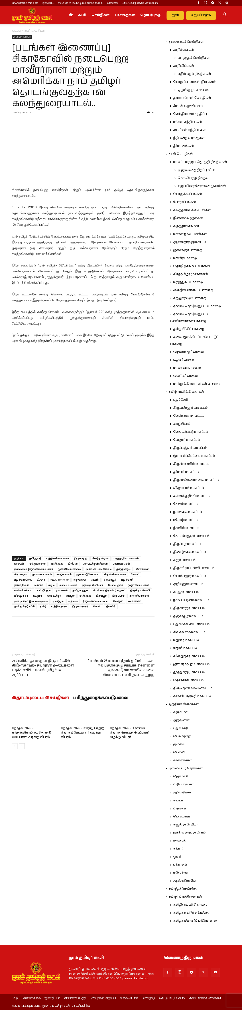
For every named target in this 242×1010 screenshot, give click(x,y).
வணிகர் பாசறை (186, 375)
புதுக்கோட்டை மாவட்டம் (191, 624)
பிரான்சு (179, 808)
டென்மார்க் (181, 816)
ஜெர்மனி (180, 776)
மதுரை (73, 601)
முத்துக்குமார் (37, 564)
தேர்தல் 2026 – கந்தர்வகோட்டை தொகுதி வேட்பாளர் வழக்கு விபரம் (31, 732)
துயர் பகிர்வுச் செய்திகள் (192, 98)
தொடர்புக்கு (150, 15)
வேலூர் (118, 601)
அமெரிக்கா (182, 792)
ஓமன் (177, 856)
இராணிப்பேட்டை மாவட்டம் (194, 455)
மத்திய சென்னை (57, 558)
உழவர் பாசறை (184, 359)
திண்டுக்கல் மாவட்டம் (189, 552)
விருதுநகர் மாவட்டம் (189, 656)
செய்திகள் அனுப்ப (103, 998)
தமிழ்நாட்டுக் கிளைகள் (186, 391)
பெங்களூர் (182, 736)
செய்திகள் (101, 15)
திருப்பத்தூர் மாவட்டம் (190, 447)
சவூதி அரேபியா (185, 824)
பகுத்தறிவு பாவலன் (126, 558)
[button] (225, 15)
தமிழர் (70, 596)
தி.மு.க (41, 580)
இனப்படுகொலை (87, 574)
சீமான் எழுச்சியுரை (188, 106)
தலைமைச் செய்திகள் (186, 41)
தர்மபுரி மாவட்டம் (186, 471)
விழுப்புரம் (118, 596)
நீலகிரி (111, 606)
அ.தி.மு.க (57, 564)
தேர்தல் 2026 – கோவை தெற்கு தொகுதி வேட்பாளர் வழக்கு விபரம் (130, 732)
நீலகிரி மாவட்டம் (186, 528)
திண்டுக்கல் (21, 585)
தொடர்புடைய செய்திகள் (40, 698)
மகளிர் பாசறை (185, 258)
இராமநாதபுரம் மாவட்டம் (191, 664)
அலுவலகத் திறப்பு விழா (197, 170)
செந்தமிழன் (100, 558)
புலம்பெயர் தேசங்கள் (186, 768)
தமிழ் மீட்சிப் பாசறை (189, 329)
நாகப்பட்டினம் (68, 585)
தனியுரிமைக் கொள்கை (205, 998)
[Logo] (32, 15)
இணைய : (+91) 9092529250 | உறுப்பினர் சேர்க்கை (72, 3)
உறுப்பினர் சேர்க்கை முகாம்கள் (202, 186)
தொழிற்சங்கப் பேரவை (191, 266)
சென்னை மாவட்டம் (188, 415)
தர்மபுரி (19, 564)
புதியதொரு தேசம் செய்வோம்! (140, 3)
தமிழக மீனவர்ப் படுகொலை (195, 920)
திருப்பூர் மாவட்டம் (187, 544)
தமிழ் (43, 606)
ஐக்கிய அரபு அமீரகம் (189, 832)
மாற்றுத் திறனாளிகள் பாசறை (196, 383)
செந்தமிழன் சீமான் (95, 564)
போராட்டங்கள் (184, 202)
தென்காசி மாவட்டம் (188, 680)
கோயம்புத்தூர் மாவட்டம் (191, 536)
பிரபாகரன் (20, 574)
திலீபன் (73, 564)
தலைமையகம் (42, 574)
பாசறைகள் (125, 15)
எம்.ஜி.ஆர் (44, 590)
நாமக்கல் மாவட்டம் (187, 512)
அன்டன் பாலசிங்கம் (98, 569)
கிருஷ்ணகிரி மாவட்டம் (191, 463)
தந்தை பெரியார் (92, 585)
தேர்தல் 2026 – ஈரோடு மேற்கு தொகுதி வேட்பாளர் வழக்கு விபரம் (82, 732)
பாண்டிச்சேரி (121, 564)
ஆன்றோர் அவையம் (189, 242)
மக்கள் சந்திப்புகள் (187, 122)
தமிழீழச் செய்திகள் (184, 888)
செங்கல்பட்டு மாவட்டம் (190, 431)
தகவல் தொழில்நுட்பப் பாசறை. (197, 306)
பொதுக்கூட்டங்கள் (187, 194)
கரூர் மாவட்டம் (184, 560)
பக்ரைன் (180, 864)
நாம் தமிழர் (54, 596)
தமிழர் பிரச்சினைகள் (185, 896)
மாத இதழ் (148, 998)
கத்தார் (178, 848)
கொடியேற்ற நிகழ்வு (193, 178)
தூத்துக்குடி (123, 569)
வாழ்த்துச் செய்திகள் (194, 57)
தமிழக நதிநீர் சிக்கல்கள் (192, 912)
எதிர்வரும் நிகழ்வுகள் (194, 73)
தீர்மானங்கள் (183, 146)
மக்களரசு (112, 3)
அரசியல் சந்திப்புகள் (189, 130)
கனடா (178, 800)
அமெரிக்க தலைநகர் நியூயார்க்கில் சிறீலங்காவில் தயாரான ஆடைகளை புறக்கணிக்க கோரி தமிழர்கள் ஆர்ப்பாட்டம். (43, 667)
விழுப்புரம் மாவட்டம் (188, 488)
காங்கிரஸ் (134, 601)
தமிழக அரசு (80, 590)
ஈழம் (51, 585)
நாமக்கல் (61, 590)
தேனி (95, 580)
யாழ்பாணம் (64, 574)
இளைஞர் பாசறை (187, 250)
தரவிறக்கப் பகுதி (75, 998)
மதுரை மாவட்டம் (186, 640)
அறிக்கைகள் (183, 49)
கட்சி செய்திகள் (22, 37)
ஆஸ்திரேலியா (185, 880)
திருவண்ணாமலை (95, 601)
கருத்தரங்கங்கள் (186, 226)
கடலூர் (37, 596)
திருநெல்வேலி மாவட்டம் (192, 688)
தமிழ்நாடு (35, 558)
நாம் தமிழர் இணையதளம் (31, 601)
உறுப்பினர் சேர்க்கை (27, 998)
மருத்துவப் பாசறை (188, 282)
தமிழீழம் (58, 601)
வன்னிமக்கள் (23, 590)
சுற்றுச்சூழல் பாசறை (189, 298)
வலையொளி (129, 998)
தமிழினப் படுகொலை (190, 904)
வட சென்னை (59, 580)
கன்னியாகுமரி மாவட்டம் (192, 696)
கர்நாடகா (180, 712)
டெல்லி (179, 752)
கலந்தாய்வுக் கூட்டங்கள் (192, 210)
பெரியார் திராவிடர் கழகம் (109, 590)
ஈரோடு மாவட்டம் (185, 520)
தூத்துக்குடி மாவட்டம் (189, 672)
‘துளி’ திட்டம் (52, 998)
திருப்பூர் (101, 596)
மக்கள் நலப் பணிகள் (190, 234)
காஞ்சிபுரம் (181, 423)
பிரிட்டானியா (183, 784)
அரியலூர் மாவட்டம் (188, 584)
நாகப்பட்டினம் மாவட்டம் (191, 600)
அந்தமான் (181, 720)
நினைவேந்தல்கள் (188, 218)
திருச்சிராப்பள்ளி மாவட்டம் (193, 568)
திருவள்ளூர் (80, 606)
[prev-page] (15, 746)
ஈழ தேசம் (79, 580)
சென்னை (142, 569)
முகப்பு (16, 31)
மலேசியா (181, 872)
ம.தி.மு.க (85, 596)
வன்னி (38, 585)
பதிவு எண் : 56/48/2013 (25, 3)
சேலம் (135, 574)
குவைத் (179, 840)
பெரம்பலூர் (115, 585)
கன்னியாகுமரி (139, 596)
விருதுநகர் (21, 596)
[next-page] (22, 746)
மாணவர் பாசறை (187, 367)
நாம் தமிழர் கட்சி (24, 606)
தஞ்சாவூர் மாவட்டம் (188, 616)
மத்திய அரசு (59, 606)
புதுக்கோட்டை (23, 580)
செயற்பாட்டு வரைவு (172, 998)
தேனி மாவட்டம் (185, 648)
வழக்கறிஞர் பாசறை (189, 351)
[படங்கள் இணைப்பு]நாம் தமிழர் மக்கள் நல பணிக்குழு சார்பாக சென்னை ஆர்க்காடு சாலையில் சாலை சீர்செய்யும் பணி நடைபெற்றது (121, 667)
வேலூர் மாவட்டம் (186, 439)
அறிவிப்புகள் (183, 65)
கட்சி (82, 15)
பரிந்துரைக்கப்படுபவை (100, 698)
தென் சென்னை (115, 574)
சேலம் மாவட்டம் (185, 504)
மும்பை (179, 744)
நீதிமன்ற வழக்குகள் (189, 138)
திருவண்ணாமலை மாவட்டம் (196, 480)
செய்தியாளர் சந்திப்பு (190, 114)
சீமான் (97, 606)
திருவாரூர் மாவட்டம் (189, 608)
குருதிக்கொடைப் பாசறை (193, 290)
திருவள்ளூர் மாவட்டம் (190, 407)
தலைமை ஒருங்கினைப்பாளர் (33, 569)
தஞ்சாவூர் (110, 580)
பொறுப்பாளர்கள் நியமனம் (194, 81)
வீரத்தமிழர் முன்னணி (190, 274)
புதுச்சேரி (127, 580)
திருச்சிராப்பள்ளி (138, 585)
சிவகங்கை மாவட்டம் (189, 632)
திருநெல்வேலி (140, 590)
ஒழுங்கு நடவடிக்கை (193, 89)
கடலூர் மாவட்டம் (186, 592)
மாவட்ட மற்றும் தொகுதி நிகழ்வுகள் (200, 162)
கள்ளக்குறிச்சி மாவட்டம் (191, 496)
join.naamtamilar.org (135, 978)
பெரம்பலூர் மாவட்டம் (189, 576)
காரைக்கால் (182, 760)
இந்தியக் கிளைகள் (184, 704)
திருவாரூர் (80, 558)
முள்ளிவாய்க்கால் (69, 569)
